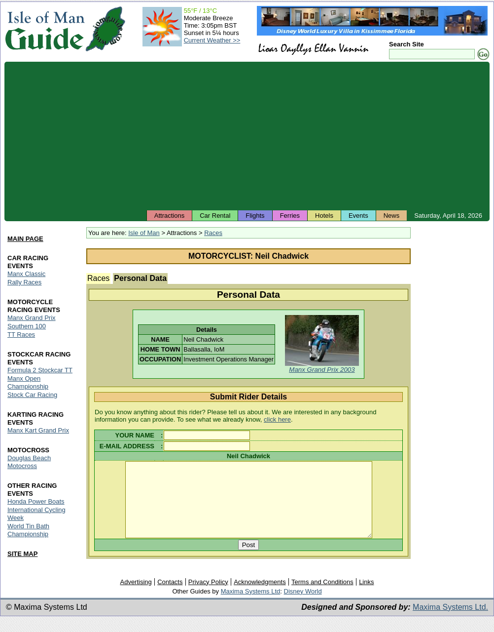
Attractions (169, 215)
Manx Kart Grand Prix (38, 430)
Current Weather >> (212, 40)
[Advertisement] (247, 136)
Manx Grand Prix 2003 (321, 369)
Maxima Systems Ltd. (450, 621)
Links (366, 596)
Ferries (290, 215)
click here (277, 419)
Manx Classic (26, 273)
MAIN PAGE (25, 238)
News (392, 215)
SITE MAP (22, 553)
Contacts (169, 596)
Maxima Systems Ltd (251, 605)
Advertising (135, 596)
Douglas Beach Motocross (29, 462)
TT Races (21, 334)
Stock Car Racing (32, 394)
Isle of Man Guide (44, 28)
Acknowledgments (260, 596)
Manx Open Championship (27, 382)
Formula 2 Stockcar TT (39, 370)
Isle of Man (144, 233)
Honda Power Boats (36, 501)
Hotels (324, 215)
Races (213, 233)
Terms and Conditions (322, 596)
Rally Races (24, 282)
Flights (255, 215)
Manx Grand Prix (31, 317)
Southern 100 (26, 326)
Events (358, 215)
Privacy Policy (208, 596)
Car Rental (215, 215)
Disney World (303, 605)
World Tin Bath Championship (28, 530)
